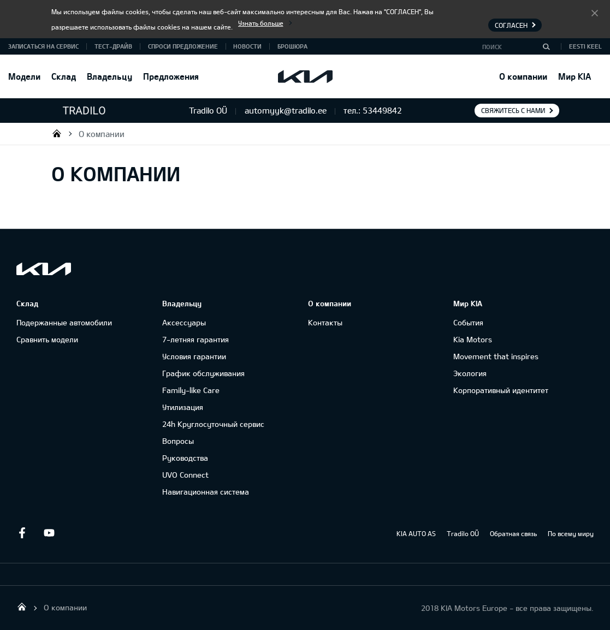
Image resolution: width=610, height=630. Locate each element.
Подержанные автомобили (64, 322)
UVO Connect (185, 474)
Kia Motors (472, 339)
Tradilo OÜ (56, 133)
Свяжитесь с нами (513, 110)
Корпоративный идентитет (500, 390)
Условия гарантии (194, 356)
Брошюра (292, 46)
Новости (247, 46)
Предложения (171, 76)
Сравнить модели (47, 339)
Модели (24, 76)
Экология (470, 373)
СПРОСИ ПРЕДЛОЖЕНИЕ (183, 46)
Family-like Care (191, 390)
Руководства (185, 457)
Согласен (594, 12)
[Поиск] (546, 46)
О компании (523, 76)
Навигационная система (205, 491)
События (468, 322)
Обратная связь (513, 533)
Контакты (325, 322)
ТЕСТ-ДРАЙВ (113, 46)
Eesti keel (585, 46)
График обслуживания (203, 373)
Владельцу (109, 76)
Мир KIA (574, 76)
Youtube (49, 532)
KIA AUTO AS (416, 533)
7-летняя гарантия (195, 339)
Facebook (21, 532)
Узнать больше (260, 23)
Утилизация (182, 407)
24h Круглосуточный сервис (213, 424)
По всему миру (571, 533)
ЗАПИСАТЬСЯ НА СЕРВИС (43, 46)
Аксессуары (184, 322)
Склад (63, 76)
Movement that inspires (495, 356)
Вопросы (178, 440)
